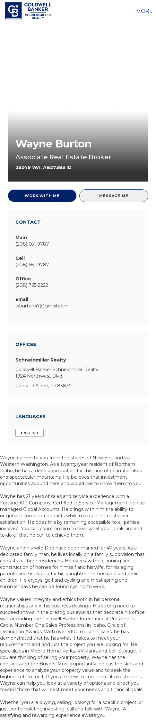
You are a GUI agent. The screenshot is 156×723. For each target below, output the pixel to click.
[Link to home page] (29, 11)
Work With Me (42, 195)
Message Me (113, 195)
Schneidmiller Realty (40, 360)
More (144, 11)
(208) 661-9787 (32, 244)
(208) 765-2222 (31, 285)
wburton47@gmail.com (41, 306)
